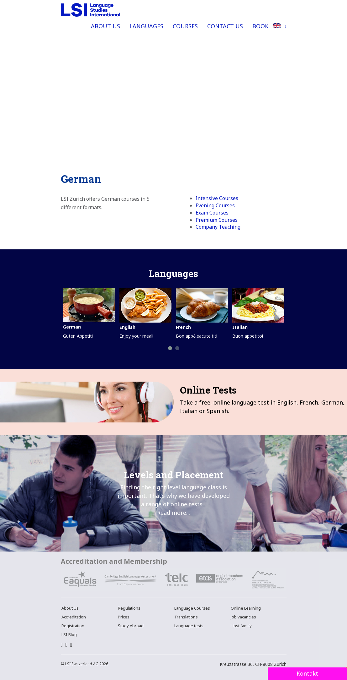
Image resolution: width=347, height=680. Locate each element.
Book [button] (260, 26)
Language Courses (192, 608)
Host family (241, 625)
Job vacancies (243, 617)
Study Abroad (131, 625)
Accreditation (73, 617)
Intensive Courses (217, 198)
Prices (123, 617)
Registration (72, 625)
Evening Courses (215, 205)
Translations (186, 617)
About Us (105, 26)
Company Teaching (218, 226)
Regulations (129, 608)
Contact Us (225, 26)
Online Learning (246, 608)
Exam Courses (212, 212)
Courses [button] (185, 26)
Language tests (188, 625)
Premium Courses (217, 219)
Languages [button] (146, 26)
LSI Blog (69, 634)
